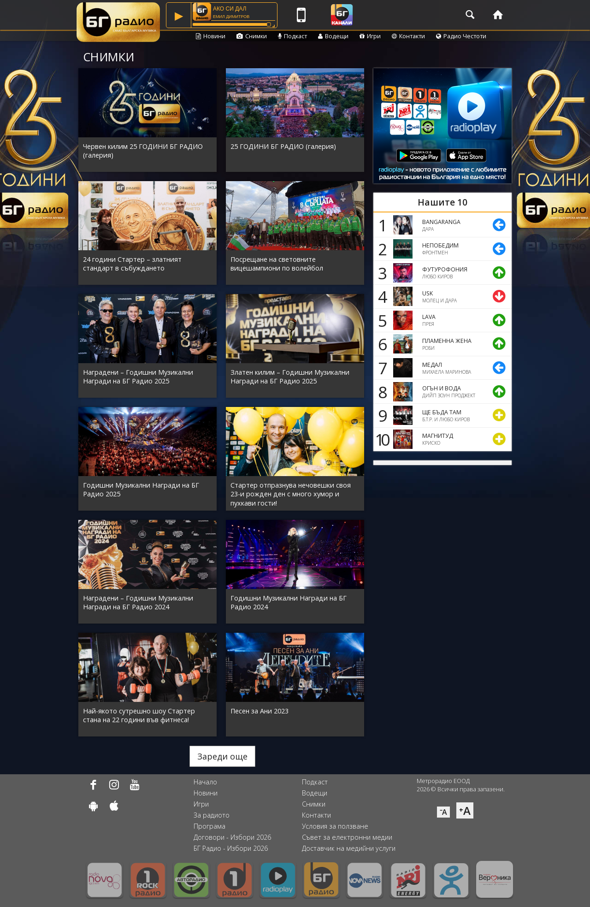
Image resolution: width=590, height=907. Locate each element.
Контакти (408, 36)
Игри (370, 36)
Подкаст (292, 36)
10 (381, 439)
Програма (209, 826)
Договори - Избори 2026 (232, 837)
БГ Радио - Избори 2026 (231, 848)
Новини (210, 36)
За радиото (212, 815)
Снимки (251, 36)
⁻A (443, 812)
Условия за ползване (335, 826)
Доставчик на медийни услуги (348, 848)
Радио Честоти (461, 36)
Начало (205, 781)
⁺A (465, 810)
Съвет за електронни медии (347, 837)
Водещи (333, 36)
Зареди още (222, 756)
